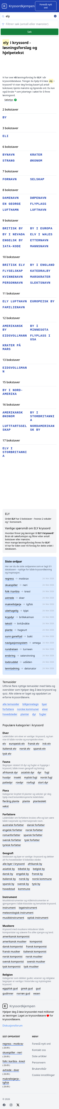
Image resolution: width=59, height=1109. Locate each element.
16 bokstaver (11, 404)
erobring (10, 655)
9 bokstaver (10, 220)
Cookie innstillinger (43, 1075)
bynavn (9, 155)
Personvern (39, 1062)
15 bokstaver (11, 382)
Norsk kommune (42, 879)
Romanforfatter (11, 835)
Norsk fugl (46, 777)
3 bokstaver (10, 128)
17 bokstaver (11, 440)
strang (9, 160)
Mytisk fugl (30, 777)
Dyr (34, 714)
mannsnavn (39, 246)
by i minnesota (39, 328)
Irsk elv (46, 743)
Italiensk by (9, 879)
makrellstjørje (13, 604)
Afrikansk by (35, 864)
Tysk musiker (31, 966)
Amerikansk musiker (14, 941)
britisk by (13, 228)
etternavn (39, 240)
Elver (45, 709)
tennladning (12, 668)
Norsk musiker (34, 956)
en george (12, 204)
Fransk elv (33, 743)
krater (36, 155)
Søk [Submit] (29, 32)
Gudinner (8, 993)
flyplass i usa (40, 337)
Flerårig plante (11, 801)
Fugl (47, 772)
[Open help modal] (15, 100)
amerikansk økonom (13, 414)
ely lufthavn (15, 301)
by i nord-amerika (13, 392)
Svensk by (23, 884)
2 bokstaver (10, 109)
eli (6, 136)
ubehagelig (11, 610)
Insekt (17, 777)
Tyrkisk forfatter (12, 845)
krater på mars (12, 347)
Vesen (36, 993)
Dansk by (8, 874)
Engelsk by (22, 874)
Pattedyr (8, 782)
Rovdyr (19, 782)
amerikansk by (13, 328)
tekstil (8, 623)
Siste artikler (39, 1056)
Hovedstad (9, 889)
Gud (38, 988)
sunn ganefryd (13, 636)
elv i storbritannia (15, 452)
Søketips (8, 99)
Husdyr (7, 777)
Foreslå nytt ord (41, 1043)
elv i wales (41, 234)
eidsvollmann (15, 336)
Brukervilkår (39, 1068)
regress (9, 578)
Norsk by (24, 879)
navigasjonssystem (16, 643)
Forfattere (8, 709)
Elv (4, 743)
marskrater (40, 277)
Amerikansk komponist (16, 936)
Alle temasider (11, 704)
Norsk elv (25, 748)
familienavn (14, 307)
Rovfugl (31, 782)
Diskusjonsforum (13, 1025)
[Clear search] (55, 16)
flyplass (38, 204)
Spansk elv (39, 748)
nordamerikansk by (42, 428)
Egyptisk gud (10, 988)
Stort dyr (43, 782)
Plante (26, 801)
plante (9, 630)
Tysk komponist (11, 966)
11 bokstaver (11, 293)
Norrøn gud (23, 993)
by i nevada (14, 234)
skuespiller (11, 585)
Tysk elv (7, 753)
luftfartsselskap (15, 428)
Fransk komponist (36, 946)
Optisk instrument (37, 917)
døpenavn (38, 198)
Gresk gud (27, 988)
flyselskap (13, 271)
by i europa (41, 228)
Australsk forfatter (13, 825)
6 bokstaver (10, 147)
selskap (37, 179)
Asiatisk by (9, 869)
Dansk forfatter (36, 825)
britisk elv (14, 265)
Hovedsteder (10, 714)
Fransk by (37, 874)
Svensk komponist (13, 961)
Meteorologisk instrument (18, 912)
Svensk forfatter (12, 840)
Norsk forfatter (34, 830)
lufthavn (38, 210)
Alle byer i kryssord (14, 864)
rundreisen (11, 649)
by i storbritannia (42, 416)
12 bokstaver (11, 318)
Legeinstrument (28, 907)
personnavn (13, 283)
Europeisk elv (17, 743)
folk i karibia (12, 591)
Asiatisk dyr (27, 772)
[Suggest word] (45, 6)
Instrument (9, 907)
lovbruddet (11, 662)
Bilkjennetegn (30, 704)
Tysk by (36, 884)
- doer (11, 1070)
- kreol (14, 1061)
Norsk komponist (12, 956)
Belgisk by (39, 869)
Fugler (42, 714)
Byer (44, 704)
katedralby (40, 271)
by (5, 117)
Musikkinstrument (13, 917)
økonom (36, 160)
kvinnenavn (13, 277)
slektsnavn (40, 283)
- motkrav (13, 1043)
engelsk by (13, 240)
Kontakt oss (39, 1050)
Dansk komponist (13, 946)
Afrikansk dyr (10, 772)
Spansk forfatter (32, 835)
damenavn (11, 198)
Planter (24, 714)
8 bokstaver (10, 190)
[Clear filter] (29, 24)
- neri (12, 1052)
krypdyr (9, 617)
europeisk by (42, 301)
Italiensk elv (9, 748)
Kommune (24, 889)
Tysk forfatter (32, 840)
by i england (42, 265)
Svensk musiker (36, 961)
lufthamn (11, 210)
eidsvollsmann (15, 369)
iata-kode (12, 246)
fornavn (10, 179)
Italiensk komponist (34, 951)
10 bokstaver (11, 257)
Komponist (36, 941)
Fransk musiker (11, 951)
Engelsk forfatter (12, 830)
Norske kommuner (28, 709)
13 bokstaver (11, 360)
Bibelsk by (24, 869)
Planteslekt (39, 801)
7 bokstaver (10, 171)
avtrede (9, 598)
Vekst (6, 806)
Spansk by (8, 884)
